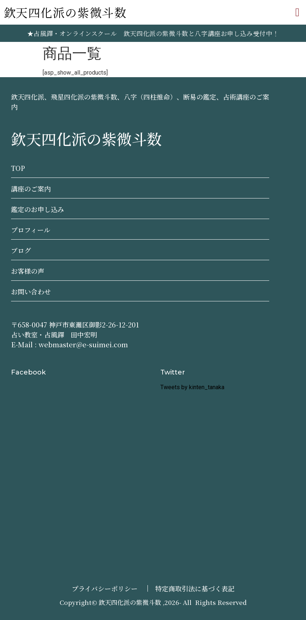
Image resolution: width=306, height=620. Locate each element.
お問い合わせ (31, 291)
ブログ (21, 250)
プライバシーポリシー (105, 588)
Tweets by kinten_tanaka (192, 387)
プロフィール (30, 229)
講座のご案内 (31, 188)
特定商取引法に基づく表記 (195, 588)
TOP (18, 168)
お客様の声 (27, 271)
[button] (297, 12)
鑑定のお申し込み (37, 209)
